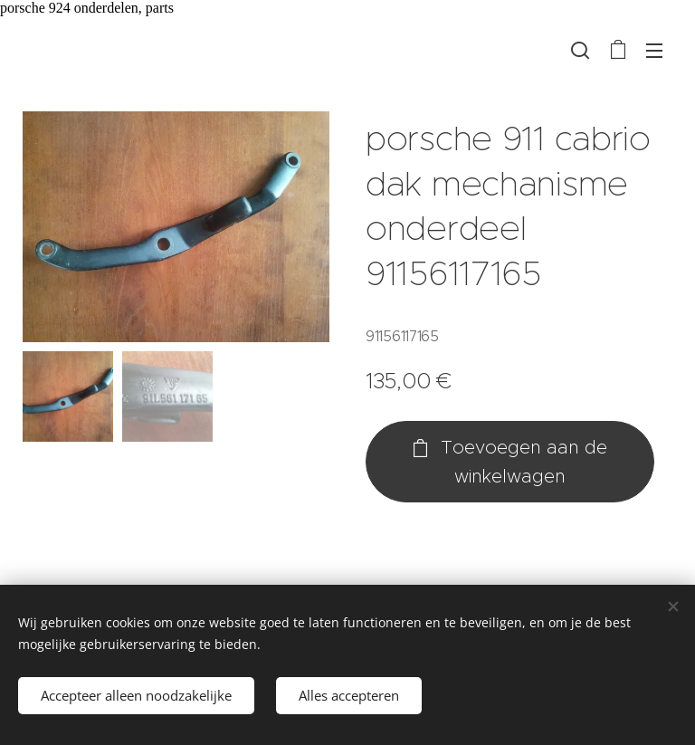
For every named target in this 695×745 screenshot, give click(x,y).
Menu (654, 51)
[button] (580, 49)
